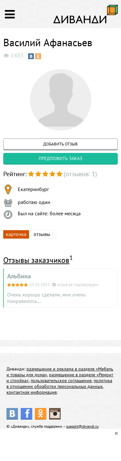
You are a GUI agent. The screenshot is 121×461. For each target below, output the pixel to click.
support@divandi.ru (82, 426)
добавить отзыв (60, 144)
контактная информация (31, 392)
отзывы (42, 234)
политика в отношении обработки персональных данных (59, 383)
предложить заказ (60, 158)
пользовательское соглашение (61, 380)
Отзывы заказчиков (36, 260)
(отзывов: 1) (80, 174)
